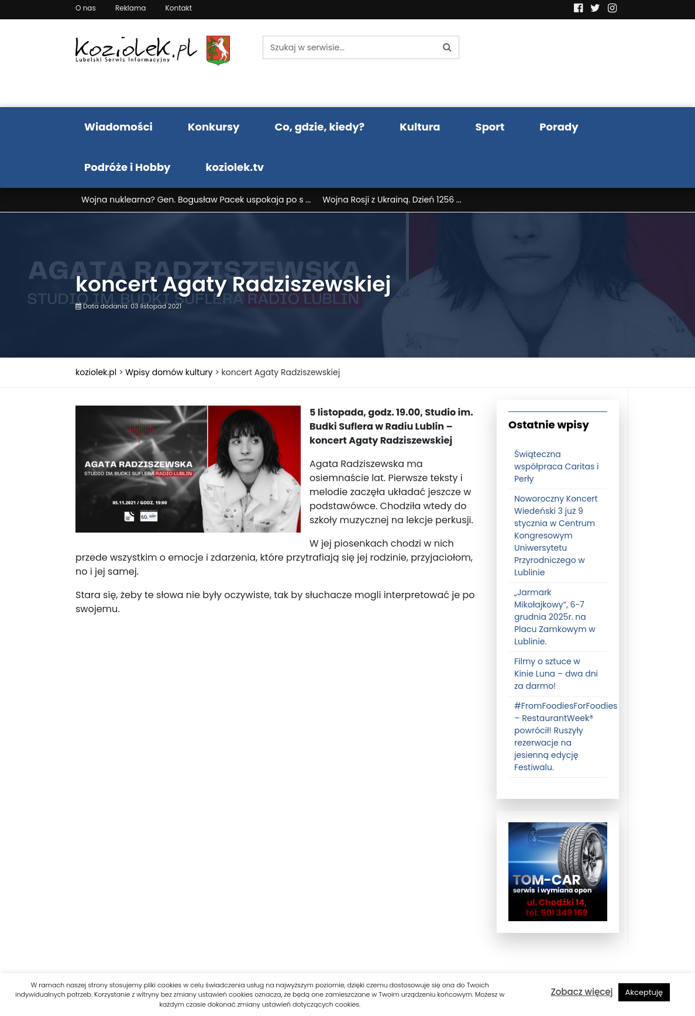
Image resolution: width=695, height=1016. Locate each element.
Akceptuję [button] (644, 992)
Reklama (130, 8)
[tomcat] (557, 871)
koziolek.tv (235, 167)
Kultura (420, 126)
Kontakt (179, 8)
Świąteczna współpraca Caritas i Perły (556, 466)
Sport (490, 126)
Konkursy (214, 126)
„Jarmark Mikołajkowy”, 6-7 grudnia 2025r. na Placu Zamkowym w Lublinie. (555, 616)
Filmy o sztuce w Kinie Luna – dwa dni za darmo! (556, 673)
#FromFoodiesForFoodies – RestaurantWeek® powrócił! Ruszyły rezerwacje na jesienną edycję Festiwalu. (565, 736)
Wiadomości (118, 126)
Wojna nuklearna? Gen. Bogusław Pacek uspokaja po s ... (196, 199)
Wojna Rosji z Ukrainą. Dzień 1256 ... (392, 199)
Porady (558, 126)
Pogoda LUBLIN (558, 63)
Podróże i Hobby (127, 167)
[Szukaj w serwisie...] (349, 47)
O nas (85, 8)
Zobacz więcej (582, 992)
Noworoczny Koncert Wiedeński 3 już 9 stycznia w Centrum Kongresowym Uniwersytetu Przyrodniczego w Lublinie (556, 535)
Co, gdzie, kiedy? (319, 126)
